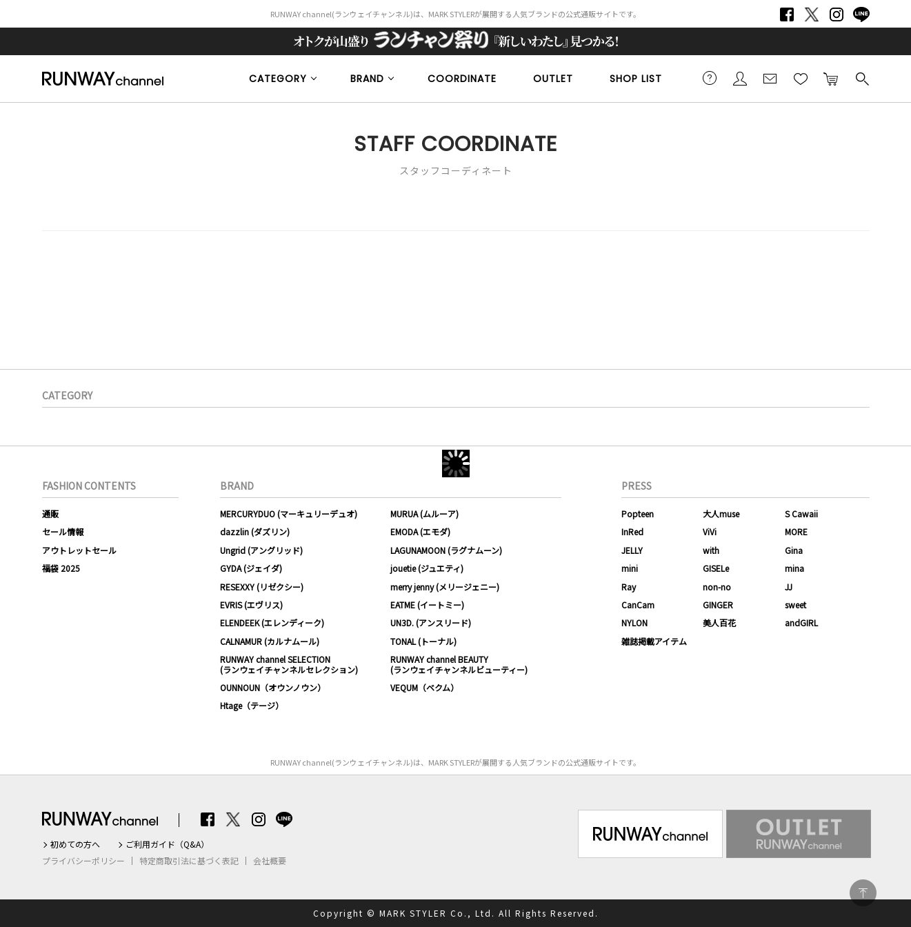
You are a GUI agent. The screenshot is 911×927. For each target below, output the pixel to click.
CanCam (637, 604)
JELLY (632, 550)
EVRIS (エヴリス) (251, 604)
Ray (628, 586)
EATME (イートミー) (427, 604)
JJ (788, 586)
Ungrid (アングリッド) (261, 550)
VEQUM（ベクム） (424, 687)
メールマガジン (770, 78)
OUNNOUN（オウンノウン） (273, 687)
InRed (632, 531)
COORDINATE (462, 79)
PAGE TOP (863, 892)
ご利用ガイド (709, 78)
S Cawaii (801, 513)
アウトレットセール (79, 550)
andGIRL (801, 622)
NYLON (634, 622)
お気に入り (800, 78)
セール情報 (62, 531)
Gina (794, 550)
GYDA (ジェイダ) (251, 568)
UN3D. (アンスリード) (430, 622)
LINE (861, 14)
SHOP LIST (636, 79)
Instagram (836, 14)
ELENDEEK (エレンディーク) (272, 622)
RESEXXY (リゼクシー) (261, 586)
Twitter (811, 14)
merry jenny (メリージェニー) (444, 586)
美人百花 (719, 622)
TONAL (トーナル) (423, 641)
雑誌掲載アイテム (654, 641)
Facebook (787, 14)
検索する (861, 78)
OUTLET (553, 79)
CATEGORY (278, 79)
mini (629, 568)
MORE (796, 531)
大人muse (721, 513)
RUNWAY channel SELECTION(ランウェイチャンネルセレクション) (289, 664)
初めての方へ (75, 844)
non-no (717, 586)
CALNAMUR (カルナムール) (269, 641)
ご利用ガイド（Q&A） (167, 844)
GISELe (716, 568)
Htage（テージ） (251, 705)
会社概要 (269, 861)
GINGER (718, 604)
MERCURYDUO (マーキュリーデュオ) (288, 513)
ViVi (710, 531)
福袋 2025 (61, 568)
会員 (740, 78)
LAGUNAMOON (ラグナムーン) (446, 550)
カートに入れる (831, 78)
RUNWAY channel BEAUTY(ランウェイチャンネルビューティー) (459, 664)
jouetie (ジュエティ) (426, 568)
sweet (795, 604)
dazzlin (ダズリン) (255, 531)
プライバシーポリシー (83, 861)
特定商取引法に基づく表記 (189, 861)
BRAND (367, 79)
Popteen (637, 513)
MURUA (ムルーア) (424, 513)
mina (794, 568)
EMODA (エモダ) (420, 531)
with (711, 550)
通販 (50, 513)
